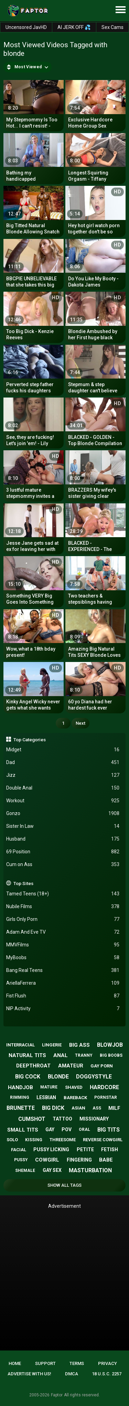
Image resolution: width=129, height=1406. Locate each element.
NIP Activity (63, 1009)
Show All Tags (64, 1185)
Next (80, 723)
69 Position (63, 852)
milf (114, 1108)
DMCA (71, 1373)
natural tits (27, 1055)
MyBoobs (63, 958)
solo (12, 1139)
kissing (33, 1139)
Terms (76, 1363)
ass (97, 1108)
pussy (21, 1159)
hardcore (104, 1087)
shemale (25, 1170)
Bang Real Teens (63, 970)
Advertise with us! (29, 1373)
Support (45, 1363)
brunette (21, 1108)
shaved (74, 1087)
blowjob (110, 1045)
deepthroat (33, 1066)
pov (67, 1129)
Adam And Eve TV (63, 932)
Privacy (107, 1363)
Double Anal (63, 788)
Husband (63, 839)
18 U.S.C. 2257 (106, 1373)
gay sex (52, 1170)
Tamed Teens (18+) (63, 894)
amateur (70, 1066)
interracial (20, 1044)
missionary (94, 1119)
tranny (84, 1055)
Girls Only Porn (63, 919)
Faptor (57, 1395)
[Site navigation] (120, 10)
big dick (53, 1108)
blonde (58, 1076)
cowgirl (47, 1160)
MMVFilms (63, 945)
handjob (20, 1087)
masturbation (90, 1170)
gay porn (101, 1065)
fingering (79, 1160)
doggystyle (94, 1076)
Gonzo (63, 813)
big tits (108, 1129)
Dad (63, 762)
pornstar (105, 1097)
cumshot (31, 1119)
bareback (75, 1097)
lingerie (52, 1044)
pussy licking (51, 1149)
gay (49, 1129)
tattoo (62, 1119)
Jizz (63, 775)
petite (85, 1149)
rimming (19, 1097)
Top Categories (29, 739)
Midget (63, 750)
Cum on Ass (63, 864)
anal (60, 1055)
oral (84, 1129)
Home (15, 1363)
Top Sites (23, 883)
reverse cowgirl (102, 1139)
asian (78, 1108)
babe (106, 1160)
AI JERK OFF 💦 (73, 27)
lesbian (46, 1097)
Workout (63, 801)
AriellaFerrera (63, 983)
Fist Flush (63, 996)
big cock (27, 1076)
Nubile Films (63, 907)
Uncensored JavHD (26, 27)
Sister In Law (63, 826)
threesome (63, 1139)
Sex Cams (112, 27)
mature (48, 1087)
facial (18, 1149)
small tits (22, 1130)
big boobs (111, 1055)
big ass (79, 1045)
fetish (109, 1149)
